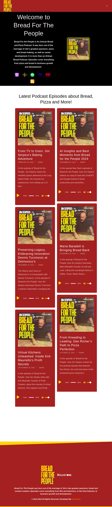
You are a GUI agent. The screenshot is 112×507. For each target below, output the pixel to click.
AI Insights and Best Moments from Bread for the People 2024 (75, 154)
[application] (35, 195)
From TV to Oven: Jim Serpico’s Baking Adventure (34, 154)
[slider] (48, 198)
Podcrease (76, 499)
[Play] (18, 195)
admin (40, 162)
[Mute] (43, 196)
